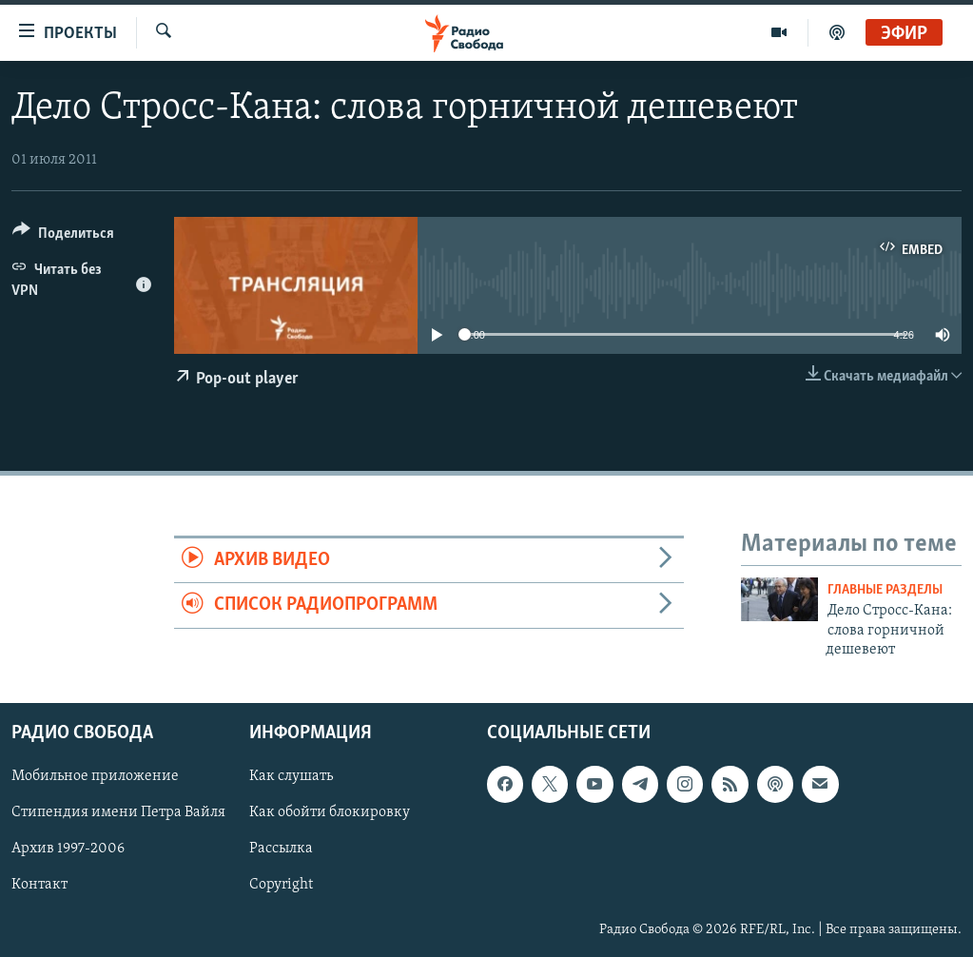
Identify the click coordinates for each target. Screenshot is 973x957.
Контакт (39, 885)
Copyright (281, 885)
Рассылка (281, 849)
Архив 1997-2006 (68, 849)
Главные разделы (885, 590)
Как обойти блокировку (329, 813)
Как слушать (291, 777)
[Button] (63, 236)
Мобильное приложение (95, 777)
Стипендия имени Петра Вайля (118, 813)
